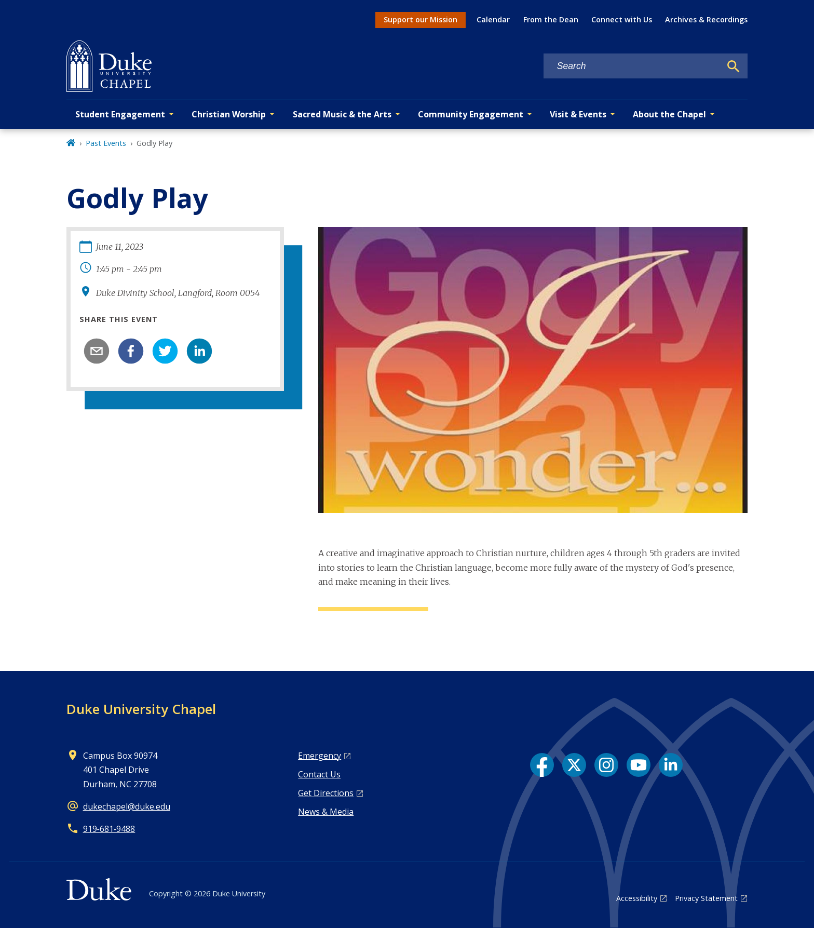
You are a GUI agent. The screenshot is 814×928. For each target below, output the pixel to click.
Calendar (493, 19)
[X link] (574, 765)
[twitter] (165, 351)
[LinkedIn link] (671, 765)
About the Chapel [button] (669, 114)
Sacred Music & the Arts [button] (342, 114)
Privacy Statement (706, 898)
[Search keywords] (632, 66)
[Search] (733, 66)
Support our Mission (420, 19)
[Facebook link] (542, 765)
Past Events (106, 143)
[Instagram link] (606, 765)
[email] (97, 351)
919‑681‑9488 (109, 829)
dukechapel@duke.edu (126, 806)
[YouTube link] (638, 765)
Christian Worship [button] (229, 114)
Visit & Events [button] (578, 114)
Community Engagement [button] (470, 114)
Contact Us (319, 774)
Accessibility (636, 898)
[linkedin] (199, 351)
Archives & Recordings (706, 19)
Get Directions (326, 793)
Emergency (319, 755)
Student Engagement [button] (120, 114)
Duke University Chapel (141, 709)
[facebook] (131, 351)
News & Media (326, 811)
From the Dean (550, 19)
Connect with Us (621, 19)
